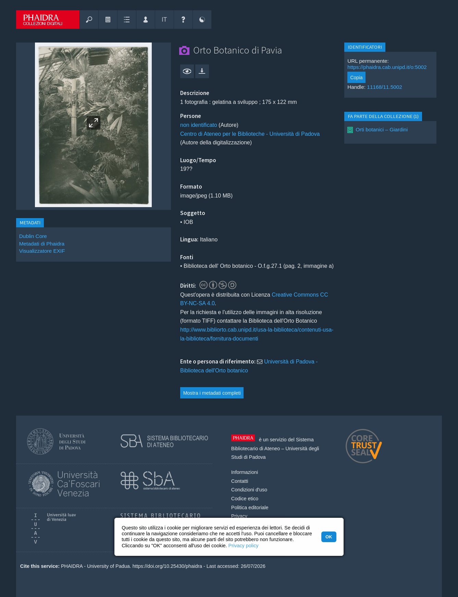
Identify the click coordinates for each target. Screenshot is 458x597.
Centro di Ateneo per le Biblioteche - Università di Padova (250, 134)
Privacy (239, 516)
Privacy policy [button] (243, 545)
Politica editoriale (250, 507)
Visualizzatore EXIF (42, 251)
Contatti (239, 481)
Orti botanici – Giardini (382, 129)
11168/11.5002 (384, 87)
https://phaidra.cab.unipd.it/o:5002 (386, 67)
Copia (356, 77)
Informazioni (244, 472)
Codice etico (244, 498)
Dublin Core (33, 236)
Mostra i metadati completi (212, 393)
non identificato (198, 125)
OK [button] (328, 536)
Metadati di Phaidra (41, 244)
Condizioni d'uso (249, 489)
